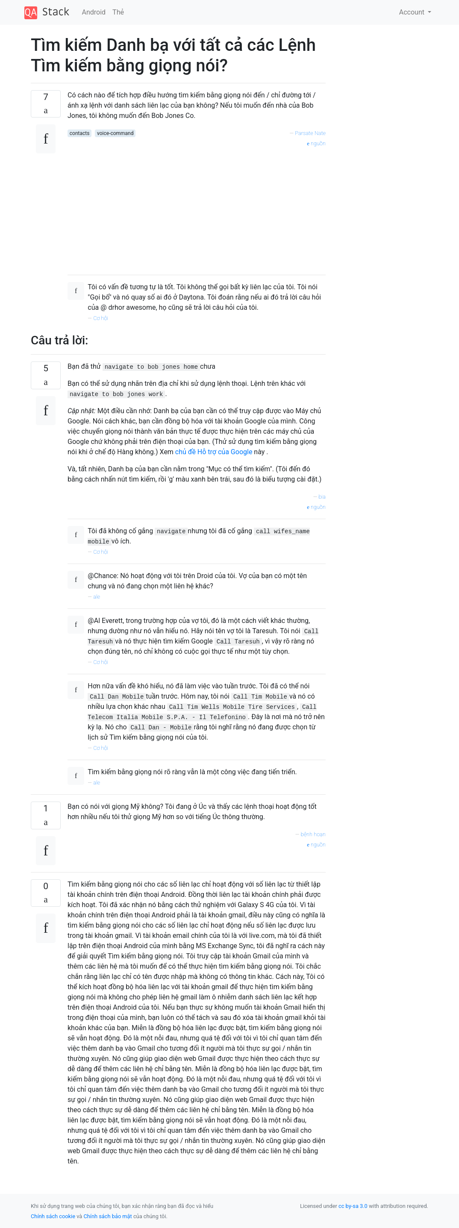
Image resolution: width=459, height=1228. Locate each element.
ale (96, 596)
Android (94, 12)
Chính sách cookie (53, 1216)
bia (322, 497)
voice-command (115, 133)
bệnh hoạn (313, 834)
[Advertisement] (197, 208)
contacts (80, 133)
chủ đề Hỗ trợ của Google (214, 452)
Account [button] (412, 12)
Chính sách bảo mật (107, 1216)
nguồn (316, 143)
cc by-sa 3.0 (353, 1206)
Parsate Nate (310, 133)
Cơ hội (100, 318)
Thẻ (118, 12)
